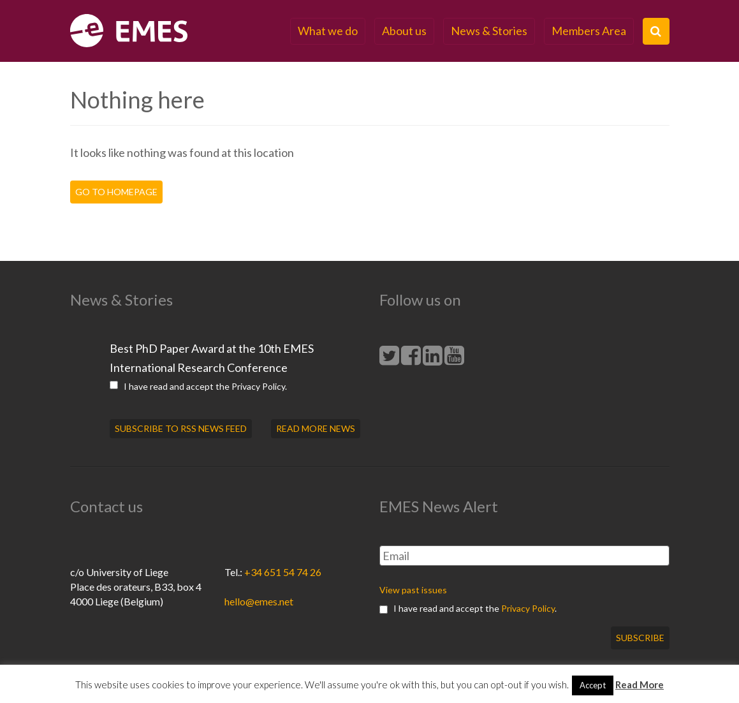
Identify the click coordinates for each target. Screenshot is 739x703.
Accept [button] (593, 685)
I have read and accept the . (198, 386)
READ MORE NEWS (315, 428)
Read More (639, 684)
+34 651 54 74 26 (282, 572)
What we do (328, 31)
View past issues (413, 589)
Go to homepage (116, 191)
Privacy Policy (258, 386)
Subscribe (640, 637)
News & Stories (489, 31)
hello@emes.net (258, 601)
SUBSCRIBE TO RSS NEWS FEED (181, 428)
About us (404, 31)
